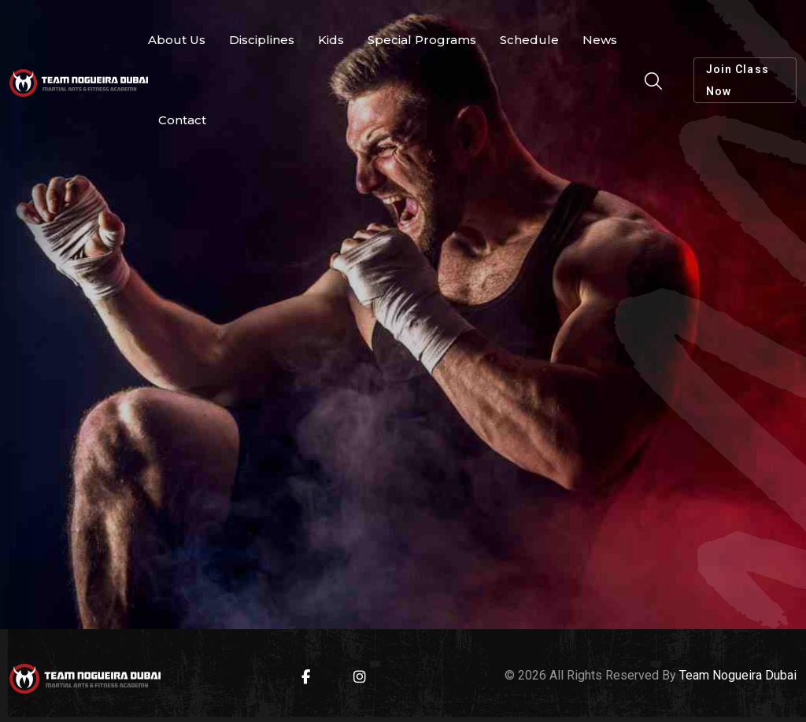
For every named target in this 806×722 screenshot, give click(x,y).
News (599, 39)
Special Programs (422, 39)
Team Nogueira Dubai (738, 675)
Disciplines (261, 39)
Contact (182, 119)
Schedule (529, 39)
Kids (331, 39)
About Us (176, 39)
